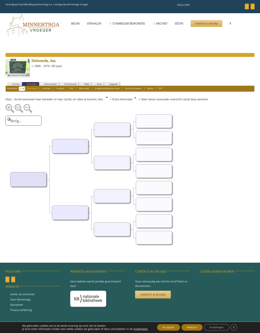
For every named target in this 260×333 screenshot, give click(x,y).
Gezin (97, 84)
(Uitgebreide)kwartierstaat (107, 88)
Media (150, 88)
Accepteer (168, 327)
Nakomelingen (49, 84)
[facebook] (247, 6)
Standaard (32, 88)
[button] (230, 23)
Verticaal (46, 88)
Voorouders (30, 84)
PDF (160, 88)
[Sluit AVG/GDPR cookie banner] (234, 327)
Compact (60, 88)
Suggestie (112, 84)
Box (71, 88)
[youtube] (253, 6)
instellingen (140, 329)
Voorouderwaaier (133, 88)
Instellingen (216, 327)
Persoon (14, 84)
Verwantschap (69, 84)
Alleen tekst (84, 88)
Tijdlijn (85, 84)
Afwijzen (192, 327)
